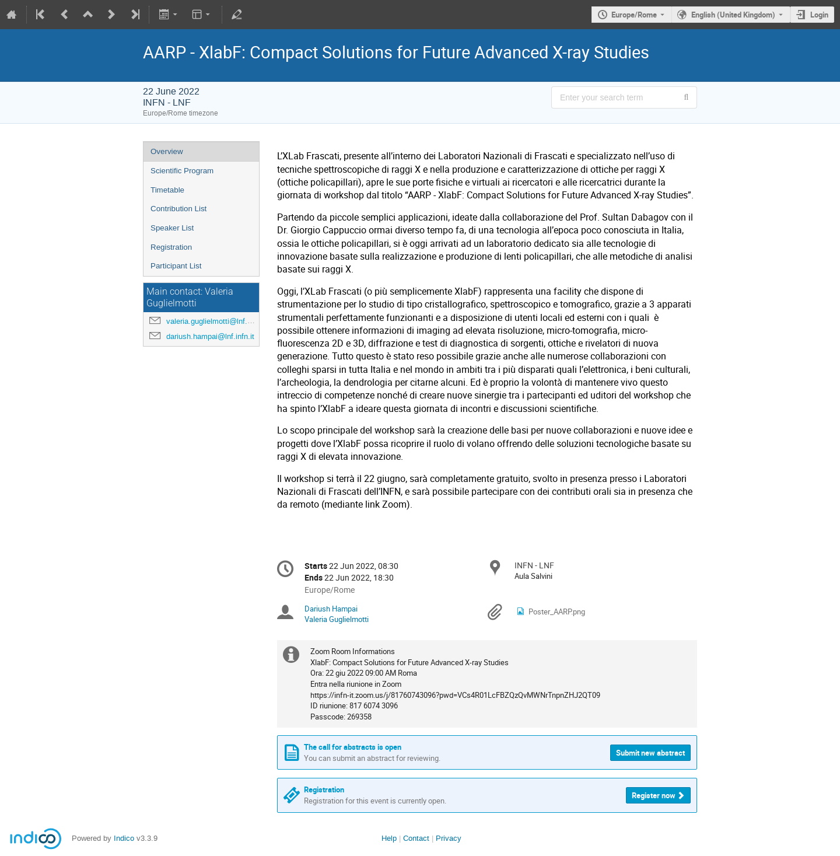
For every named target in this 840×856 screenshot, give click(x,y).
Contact (416, 838)
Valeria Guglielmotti (336, 619)
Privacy (448, 838)
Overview (166, 151)
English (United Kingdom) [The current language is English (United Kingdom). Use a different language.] (733, 14)
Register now (654, 795)
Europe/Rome (634, 14)
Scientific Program (182, 170)
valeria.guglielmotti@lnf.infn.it (216, 321)
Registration (171, 247)
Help (389, 838)
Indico (124, 838)
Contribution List (178, 208)
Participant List (175, 265)
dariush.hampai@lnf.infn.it (210, 336)
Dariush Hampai (331, 608)
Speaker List (172, 227)
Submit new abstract (650, 752)
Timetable (167, 190)
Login (819, 14)
